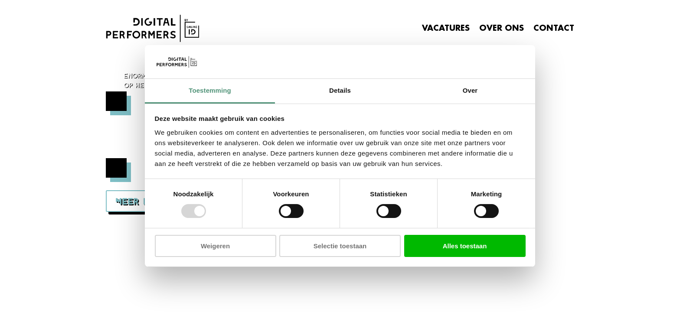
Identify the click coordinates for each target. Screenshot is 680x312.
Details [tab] (340, 90)
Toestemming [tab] (210, 90)
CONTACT (553, 28)
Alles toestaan (465, 246)
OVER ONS (501, 28)
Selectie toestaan (340, 246)
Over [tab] (470, 90)
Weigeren (215, 246)
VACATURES (446, 28)
